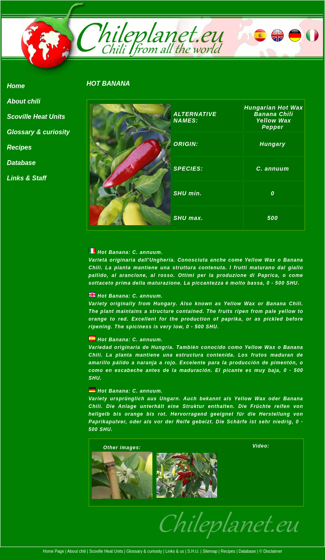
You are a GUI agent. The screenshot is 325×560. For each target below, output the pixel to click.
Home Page (53, 551)
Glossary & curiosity (38, 132)
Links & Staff (26, 178)
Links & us (174, 551)
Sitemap (210, 551)
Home (16, 85)
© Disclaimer (270, 551)
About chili (23, 101)
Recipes (19, 147)
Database (21, 162)
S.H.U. (193, 551)
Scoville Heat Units (36, 116)
